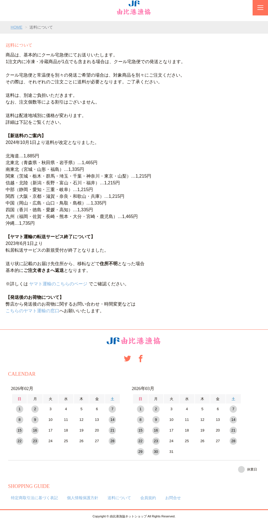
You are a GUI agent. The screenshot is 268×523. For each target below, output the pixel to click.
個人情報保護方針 (82, 498)
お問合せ (173, 498)
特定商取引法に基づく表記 (34, 498)
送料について (119, 498)
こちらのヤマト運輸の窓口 (32, 310)
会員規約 (148, 498)
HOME (16, 27)
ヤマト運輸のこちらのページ (58, 283)
